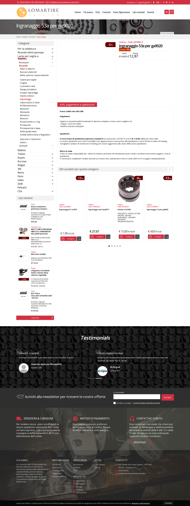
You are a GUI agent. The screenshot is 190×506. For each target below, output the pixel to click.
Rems (21, 172)
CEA (20, 191)
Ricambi (23, 65)
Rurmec (22, 161)
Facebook (78, 479)
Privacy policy (58, 469)
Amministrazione (59, 475)
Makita (22, 58)
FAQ (97, 12)
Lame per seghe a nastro (28, 57)
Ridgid (21, 165)
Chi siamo (88, 12)
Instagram (79, 482)
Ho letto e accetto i (123, 402)
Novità (150, 12)
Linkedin (78, 488)
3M (19, 168)
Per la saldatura (27, 48)
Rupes (21, 157)
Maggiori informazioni (141, 503)
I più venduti (138, 12)
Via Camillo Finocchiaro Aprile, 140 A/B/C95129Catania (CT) (134, 464)
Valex (21, 180)
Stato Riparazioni (121, 12)
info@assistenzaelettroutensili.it (62, 2)
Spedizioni (56, 466)
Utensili (23, 145)
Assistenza (131, 2)
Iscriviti (167, 396)
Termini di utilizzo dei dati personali (146, 402)
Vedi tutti (42, 317)
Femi (20, 176)
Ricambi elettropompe (31, 52)
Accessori (24, 62)
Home (78, 12)
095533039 (23, 2)
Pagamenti (56, 472)
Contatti (106, 12)
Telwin (21, 154)
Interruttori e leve (29, 102)
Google (77, 485)
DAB (20, 183)
